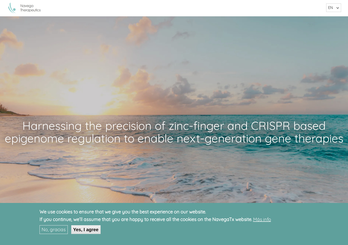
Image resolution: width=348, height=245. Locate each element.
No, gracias (54, 229)
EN (330, 7)
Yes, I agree (86, 229)
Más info (262, 219)
